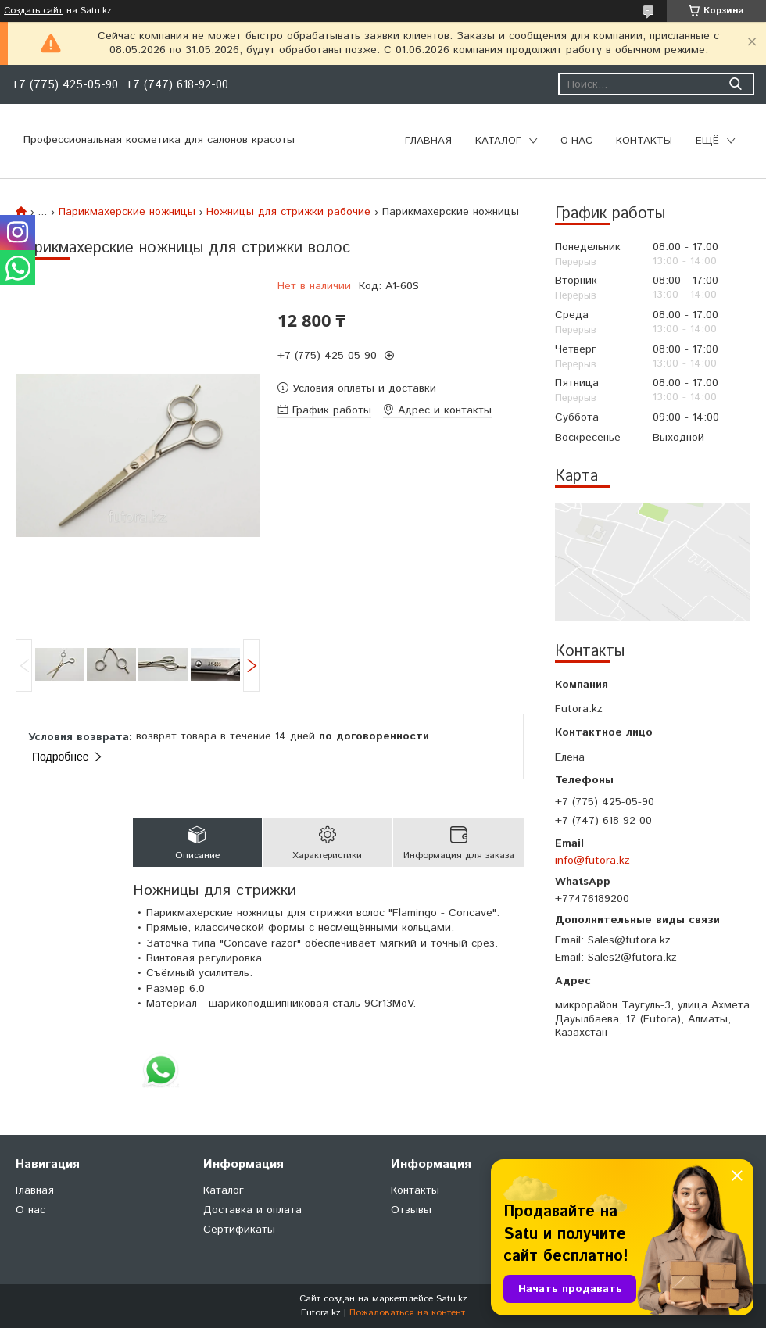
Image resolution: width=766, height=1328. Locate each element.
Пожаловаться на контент (407, 1312)
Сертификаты (239, 1229)
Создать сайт (33, 10)
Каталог (498, 141)
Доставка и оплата (252, 1210)
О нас (576, 141)
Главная (428, 141)
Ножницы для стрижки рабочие (288, 211)
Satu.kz (451, 1298)
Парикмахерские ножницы (127, 211)
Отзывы (411, 1210)
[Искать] (735, 84)
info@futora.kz (592, 860)
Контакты (644, 141)
